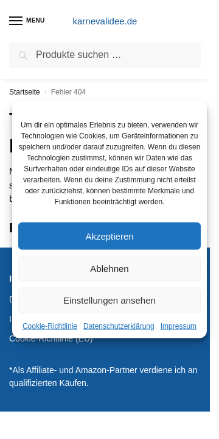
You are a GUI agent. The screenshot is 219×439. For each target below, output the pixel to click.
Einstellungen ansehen (109, 300)
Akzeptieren (109, 235)
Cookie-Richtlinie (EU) (51, 338)
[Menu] (27, 21)
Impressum (178, 326)
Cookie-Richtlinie (50, 326)
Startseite (24, 92)
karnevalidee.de (105, 21)
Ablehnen (109, 268)
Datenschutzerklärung (119, 326)
